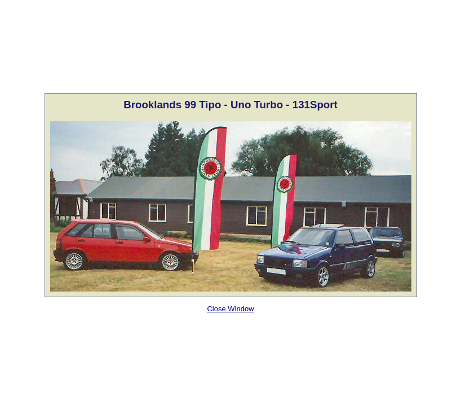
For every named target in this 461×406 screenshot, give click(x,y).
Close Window (230, 308)
